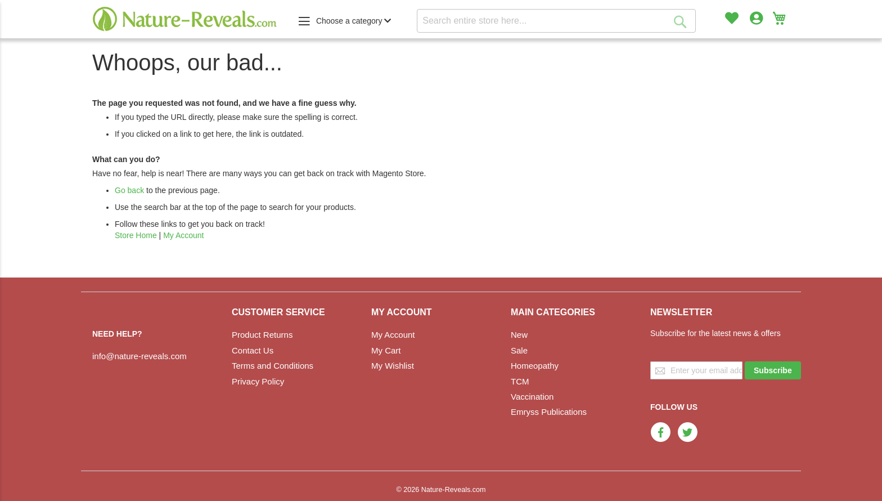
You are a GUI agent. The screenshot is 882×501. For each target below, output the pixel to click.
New (519, 334)
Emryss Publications (549, 412)
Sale (519, 350)
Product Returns (262, 334)
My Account (183, 235)
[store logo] (185, 19)
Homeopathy (535, 365)
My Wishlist (392, 365)
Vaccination (532, 396)
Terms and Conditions (272, 365)
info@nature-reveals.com (139, 356)
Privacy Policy (258, 381)
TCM (520, 381)
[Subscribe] (773, 370)
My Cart (386, 350)
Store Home (136, 235)
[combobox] (556, 21)
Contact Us (252, 350)
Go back (129, 190)
